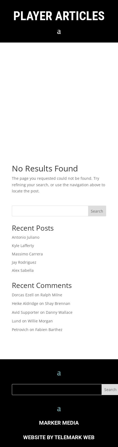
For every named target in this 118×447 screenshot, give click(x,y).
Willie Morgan (40, 320)
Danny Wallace (59, 312)
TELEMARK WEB (74, 437)
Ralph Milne (51, 294)
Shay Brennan (57, 303)
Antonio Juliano (25, 237)
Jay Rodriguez (24, 262)
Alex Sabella (23, 270)
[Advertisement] (50, 95)
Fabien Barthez (49, 329)
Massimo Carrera (27, 253)
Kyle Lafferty (23, 245)
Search (97, 211)
